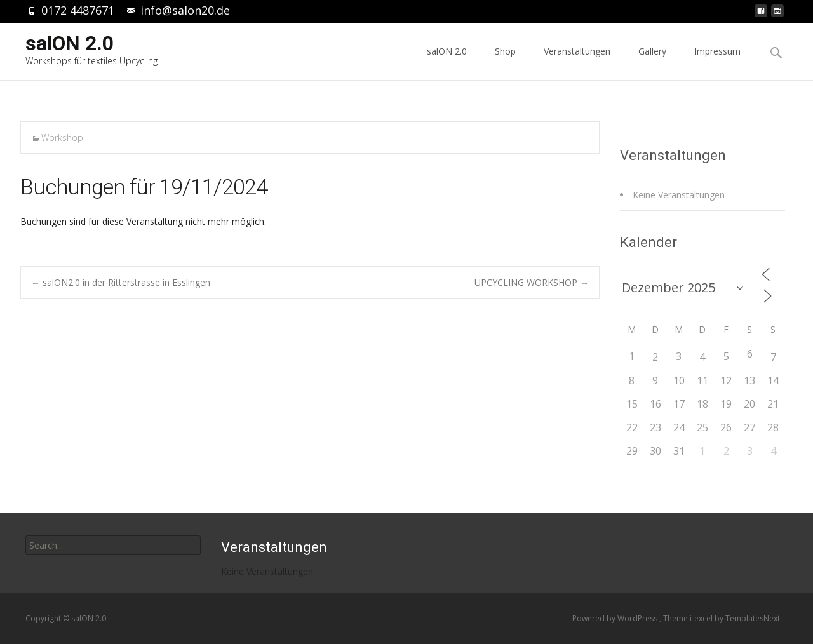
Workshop (62, 137)
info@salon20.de (185, 10)
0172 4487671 (77, 10)
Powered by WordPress (615, 618)
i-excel (702, 618)
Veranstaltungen (577, 62)
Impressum (717, 62)
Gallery (652, 62)
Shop (505, 62)
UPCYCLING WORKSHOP (531, 282)
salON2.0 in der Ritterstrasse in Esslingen (120, 282)
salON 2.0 (447, 62)
